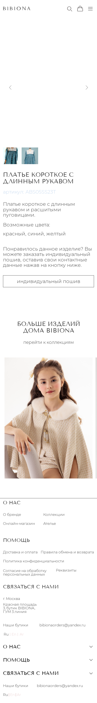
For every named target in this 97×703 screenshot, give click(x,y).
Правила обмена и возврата (67, 552)
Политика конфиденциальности (33, 561)
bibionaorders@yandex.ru (62, 625)
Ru (6, 634)
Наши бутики (15, 625)
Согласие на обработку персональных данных (24, 572)
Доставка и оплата (20, 552)
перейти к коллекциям (48, 342)
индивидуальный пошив (48, 281)
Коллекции (54, 515)
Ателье (49, 524)
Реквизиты (66, 570)
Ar (19, 695)
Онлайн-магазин (19, 524)
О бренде (12, 515)
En (12, 695)
